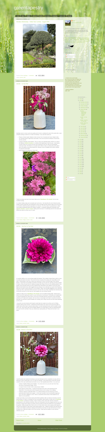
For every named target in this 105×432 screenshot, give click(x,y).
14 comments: (32, 217)
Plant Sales (70, 42)
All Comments (69, 57)
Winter (87, 38)
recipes (83, 42)
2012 (80, 160)
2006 (80, 171)
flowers (21, 219)
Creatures (80, 40)
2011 (80, 162)
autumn (67, 39)
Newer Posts (20, 420)
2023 (80, 141)
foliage (24, 219)
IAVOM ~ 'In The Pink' (22, 84)
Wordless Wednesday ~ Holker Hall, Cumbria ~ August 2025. (33, 21)
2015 (80, 155)
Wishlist (41, 16)
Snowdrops (54, 16)
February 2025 (83, 135)
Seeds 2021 (62, 16)
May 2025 (82, 129)
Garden (28, 16)
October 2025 (83, 105)
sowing (87, 40)
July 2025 (82, 126)
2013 (80, 159)
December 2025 (83, 102)
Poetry (87, 39)
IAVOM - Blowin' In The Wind (24, 329)
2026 (80, 98)
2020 (80, 146)
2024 (80, 139)
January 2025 (83, 137)
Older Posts (58, 420)
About (23, 16)
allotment (82, 39)
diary (74, 40)
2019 (80, 148)
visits (24, 77)
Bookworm (47, 16)
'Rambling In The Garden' (33, 293)
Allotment (34, 16)
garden (67, 40)
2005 (80, 173)
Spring (78, 38)
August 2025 (83, 109)
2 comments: (31, 75)
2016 (80, 153)
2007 (80, 169)
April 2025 (82, 131)
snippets (73, 38)
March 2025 (83, 133)
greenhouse (78, 42)
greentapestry (28, 7)
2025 (80, 100)
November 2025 (83, 104)
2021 (80, 144)
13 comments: (32, 321)
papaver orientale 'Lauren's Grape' (24, 208)
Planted (69, 16)
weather (74, 42)
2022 (80, 142)
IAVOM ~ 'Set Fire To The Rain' (24, 226)
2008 (80, 168)
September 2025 (84, 107)
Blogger (65, 428)
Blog (81, 42)
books (76, 40)
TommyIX (57, 428)
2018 (80, 150)
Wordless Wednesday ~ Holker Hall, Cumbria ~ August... (83, 113)
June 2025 (82, 128)
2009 (80, 166)
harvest (70, 40)
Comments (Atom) (25, 423)
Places (84, 40)
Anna (74, 20)
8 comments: (31, 414)
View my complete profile (76, 22)
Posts (67, 54)
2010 (80, 164)
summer (21, 77)
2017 (80, 152)
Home (18, 16)
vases (31, 219)
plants (66, 42)
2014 (80, 157)
